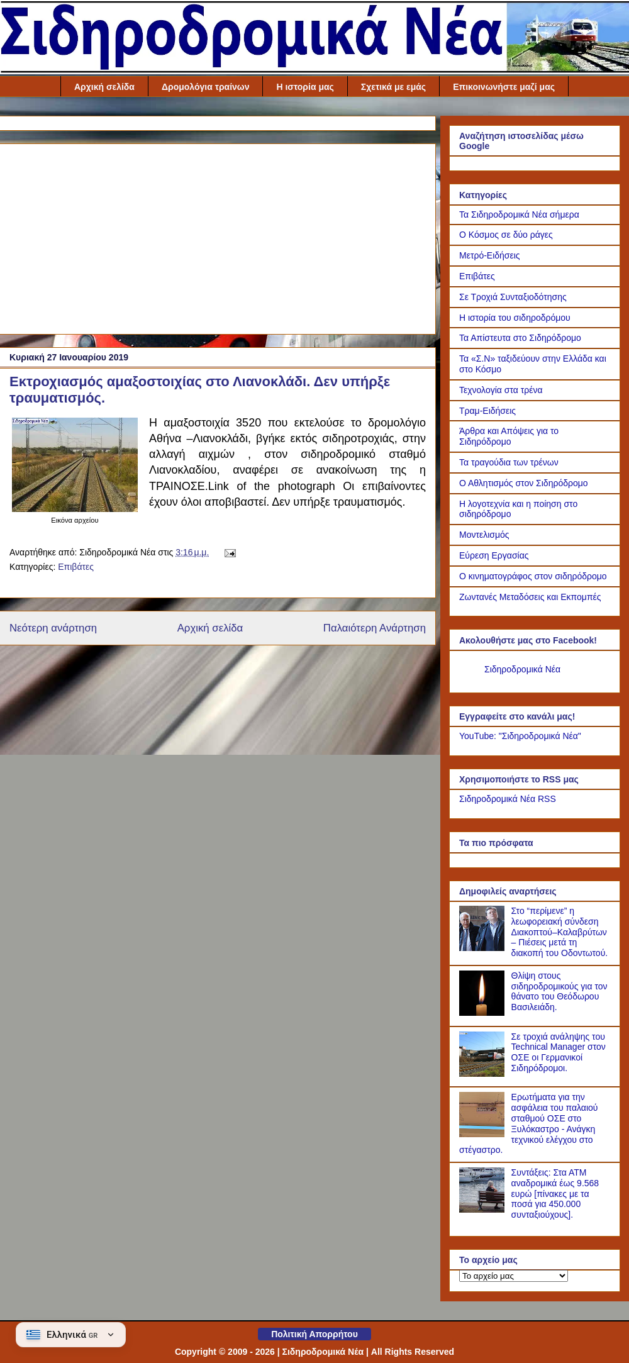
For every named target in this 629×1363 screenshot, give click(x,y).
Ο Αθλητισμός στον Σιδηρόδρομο (523, 483)
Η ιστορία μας (304, 87)
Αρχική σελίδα (104, 87)
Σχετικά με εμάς (393, 87)
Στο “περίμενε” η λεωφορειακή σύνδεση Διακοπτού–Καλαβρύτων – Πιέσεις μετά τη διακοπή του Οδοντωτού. (559, 932)
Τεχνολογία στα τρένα (501, 390)
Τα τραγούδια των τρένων (509, 462)
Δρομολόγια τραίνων (206, 87)
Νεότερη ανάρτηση (53, 628)
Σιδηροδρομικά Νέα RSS (507, 799)
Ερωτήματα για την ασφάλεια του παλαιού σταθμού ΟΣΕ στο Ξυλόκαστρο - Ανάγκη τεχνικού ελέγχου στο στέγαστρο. (528, 1123)
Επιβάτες (76, 567)
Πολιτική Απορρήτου (314, 1334)
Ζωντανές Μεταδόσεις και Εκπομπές (530, 597)
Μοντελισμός (484, 535)
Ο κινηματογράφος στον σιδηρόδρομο (533, 576)
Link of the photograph (271, 486)
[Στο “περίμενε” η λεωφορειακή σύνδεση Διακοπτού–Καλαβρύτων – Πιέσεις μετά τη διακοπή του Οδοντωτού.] (483, 948)
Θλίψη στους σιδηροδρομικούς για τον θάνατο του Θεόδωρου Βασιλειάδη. (559, 991)
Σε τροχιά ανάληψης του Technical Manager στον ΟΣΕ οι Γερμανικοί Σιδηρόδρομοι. (558, 1052)
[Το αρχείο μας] (513, 1276)
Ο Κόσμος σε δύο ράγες (506, 235)
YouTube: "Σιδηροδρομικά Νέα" (520, 736)
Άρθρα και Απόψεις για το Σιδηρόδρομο (509, 436)
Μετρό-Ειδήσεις (489, 255)
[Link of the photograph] (75, 509)
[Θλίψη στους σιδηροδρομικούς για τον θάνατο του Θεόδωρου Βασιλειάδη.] (483, 1013)
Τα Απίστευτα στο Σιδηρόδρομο (520, 338)
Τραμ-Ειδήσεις (487, 411)
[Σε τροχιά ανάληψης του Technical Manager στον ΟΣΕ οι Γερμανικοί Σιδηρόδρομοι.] (483, 1074)
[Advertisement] (217, 236)
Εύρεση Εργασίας (494, 555)
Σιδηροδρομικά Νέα (522, 669)
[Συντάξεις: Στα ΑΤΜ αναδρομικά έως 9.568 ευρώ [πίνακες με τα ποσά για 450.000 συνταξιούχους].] (483, 1209)
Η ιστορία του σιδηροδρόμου (515, 318)
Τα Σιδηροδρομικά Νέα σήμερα (519, 214)
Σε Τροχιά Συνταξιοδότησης (513, 297)
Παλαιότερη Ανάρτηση (374, 628)
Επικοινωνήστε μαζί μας (504, 87)
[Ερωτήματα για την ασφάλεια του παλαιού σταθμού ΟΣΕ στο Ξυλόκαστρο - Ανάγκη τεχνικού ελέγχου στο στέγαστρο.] (483, 1134)
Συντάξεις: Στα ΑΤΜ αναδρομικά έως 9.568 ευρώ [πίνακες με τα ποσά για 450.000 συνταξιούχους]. (555, 1193)
